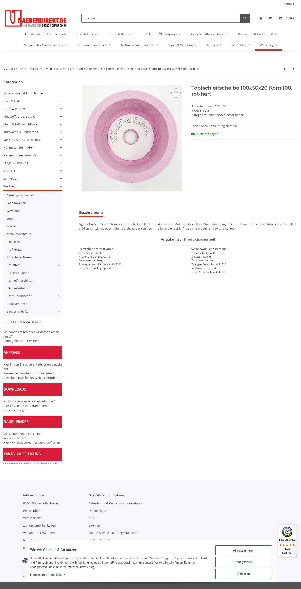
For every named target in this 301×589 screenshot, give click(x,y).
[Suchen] (160, 18)
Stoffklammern (17, 304)
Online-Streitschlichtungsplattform (113, 533)
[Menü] (294, 526)
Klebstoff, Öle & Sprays (19, 117)
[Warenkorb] (286, 18)
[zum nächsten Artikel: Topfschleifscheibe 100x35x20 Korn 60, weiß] (293, 68)
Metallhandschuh (19, 234)
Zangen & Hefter (18, 311)
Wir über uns (32, 518)
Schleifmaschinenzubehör (225, 115)
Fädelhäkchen (16, 203)
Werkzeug (10, 186)
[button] (260, 18)
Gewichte (13, 211)
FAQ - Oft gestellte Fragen (41, 503)
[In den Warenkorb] (82, 82)
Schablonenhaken (19, 257)
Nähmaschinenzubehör (19, 155)
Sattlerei (9, 171)
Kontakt (289, 4)
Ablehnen (241, 574)
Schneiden (10, 178)
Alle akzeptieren (241, 552)
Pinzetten (13, 242)
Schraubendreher (19, 296)
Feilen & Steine (18, 273)
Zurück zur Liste (16, 69)
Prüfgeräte (14, 249)
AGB (91, 518)
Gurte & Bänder (14, 109)
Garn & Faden (13, 101)
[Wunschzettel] (270, 18)
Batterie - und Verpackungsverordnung (116, 503)
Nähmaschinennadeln (18, 148)
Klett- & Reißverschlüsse (20, 124)
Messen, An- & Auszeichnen (22, 140)
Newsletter (30, 540)
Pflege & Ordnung (15, 163)
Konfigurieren (241, 563)
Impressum (39, 576)
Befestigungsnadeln (21, 195)
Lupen (11, 218)
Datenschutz (59, 576)
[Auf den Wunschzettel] (176, 93)
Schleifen (13, 265)
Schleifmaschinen (20, 280)
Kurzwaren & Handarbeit (20, 132)
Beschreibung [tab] (91, 213)
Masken (12, 226)
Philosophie (31, 511)
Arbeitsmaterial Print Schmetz (24, 93)
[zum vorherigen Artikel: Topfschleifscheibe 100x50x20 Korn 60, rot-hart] (285, 68)
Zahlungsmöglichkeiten (39, 525)
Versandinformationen (39, 533)
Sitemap (94, 525)
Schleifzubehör (19, 288)
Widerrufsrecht (99, 540)
